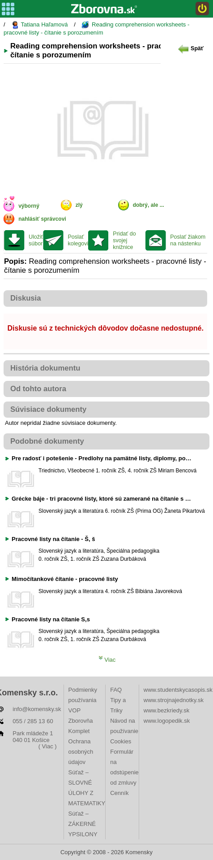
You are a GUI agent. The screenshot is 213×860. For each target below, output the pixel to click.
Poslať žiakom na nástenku (187, 240)
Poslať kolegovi (78, 240)
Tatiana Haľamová (39, 25)
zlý (79, 205)
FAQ (116, 689)
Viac (107, 659)
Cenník (119, 793)
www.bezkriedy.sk (166, 710)
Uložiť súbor (36, 240)
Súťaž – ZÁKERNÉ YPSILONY (83, 824)
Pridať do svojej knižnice (124, 240)
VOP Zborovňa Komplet (80, 720)
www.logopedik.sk (167, 720)
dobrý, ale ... (148, 205)
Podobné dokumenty (47, 441)
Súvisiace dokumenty (48, 409)
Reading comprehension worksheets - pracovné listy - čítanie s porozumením (96, 28)
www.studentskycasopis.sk (178, 689)
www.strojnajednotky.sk (174, 700)
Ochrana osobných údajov (81, 751)
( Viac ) (47, 746)
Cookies (120, 741)
